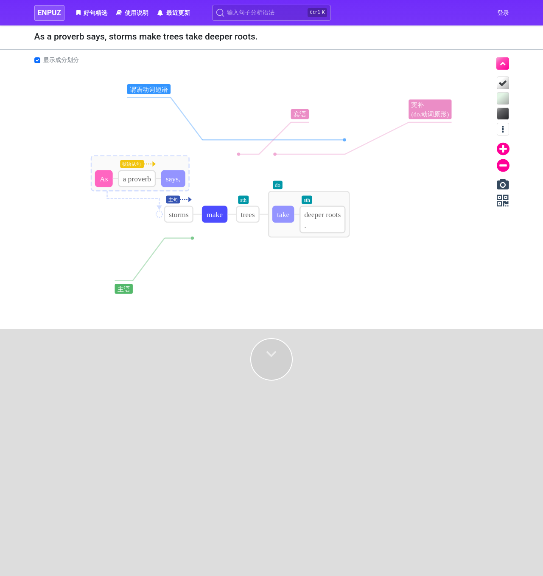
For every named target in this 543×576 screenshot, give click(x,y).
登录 (503, 12)
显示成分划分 (61, 59)
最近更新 (173, 12)
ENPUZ (50, 12)
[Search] (271, 13)
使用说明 (132, 12)
